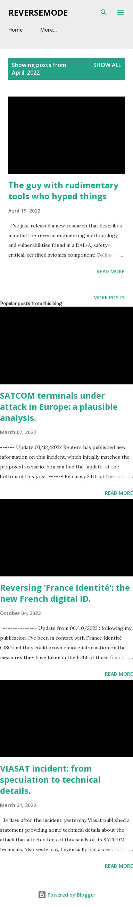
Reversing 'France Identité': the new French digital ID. (65, 593)
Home (15, 29)
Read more (111, 271)
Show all (107, 65)
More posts (109, 297)
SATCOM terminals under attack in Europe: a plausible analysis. (59, 406)
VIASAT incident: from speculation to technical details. (50, 779)
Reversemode (38, 12)
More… (48, 29)
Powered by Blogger (66, 894)
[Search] (104, 12)
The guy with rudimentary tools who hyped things (63, 190)
